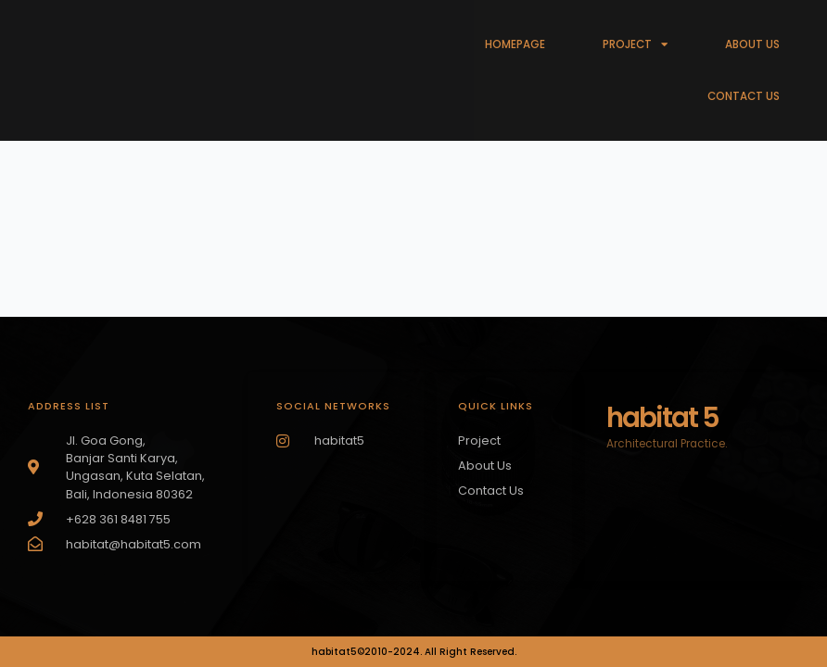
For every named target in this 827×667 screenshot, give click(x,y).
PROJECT (635, 44)
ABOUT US (752, 44)
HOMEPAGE (515, 44)
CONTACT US (743, 96)
